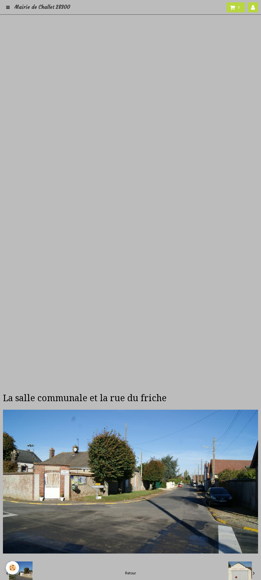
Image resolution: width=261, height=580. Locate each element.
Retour (130, 573)
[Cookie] (12, 567)
